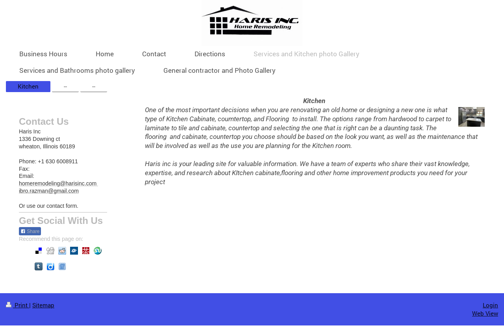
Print (17, 305)
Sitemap (43, 305)
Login (490, 305)
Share (29, 231)
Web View (485, 313)
